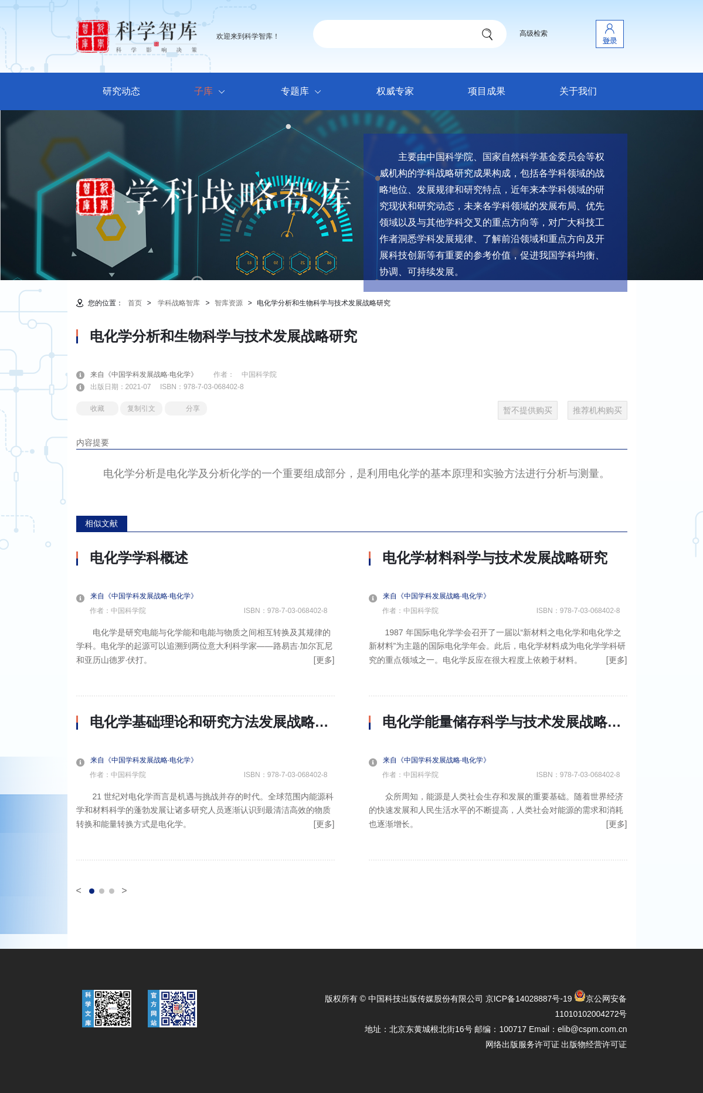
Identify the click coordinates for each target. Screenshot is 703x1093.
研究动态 (121, 91)
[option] (205, 705)
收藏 (97, 408)
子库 (212, 92)
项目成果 (486, 91)
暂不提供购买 (527, 410)
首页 (135, 303)
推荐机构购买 (597, 410)
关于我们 (578, 91)
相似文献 (101, 523)
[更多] (324, 660)
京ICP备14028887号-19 (528, 998)
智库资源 (229, 303)
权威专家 (395, 91)
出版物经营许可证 (594, 1044)
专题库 (304, 92)
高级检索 (533, 33)
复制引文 (141, 408)
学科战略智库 (179, 303)
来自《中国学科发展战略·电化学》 (151, 374)
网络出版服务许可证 (522, 1044)
